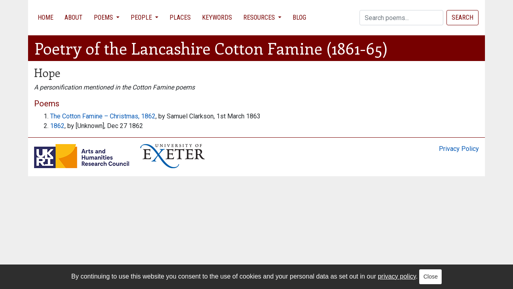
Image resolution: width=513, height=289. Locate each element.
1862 (57, 126)
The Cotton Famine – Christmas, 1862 (103, 116)
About (74, 17)
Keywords (217, 17)
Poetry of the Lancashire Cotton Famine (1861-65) (211, 48)
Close (430, 276)
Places (180, 17)
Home (45, 17)
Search (462, 17)
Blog (299, 17)
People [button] (142, 17)
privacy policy (397, 276)
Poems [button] (104, 17)
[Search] (401, 17)
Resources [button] (260, 17)
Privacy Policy (459, 149)
